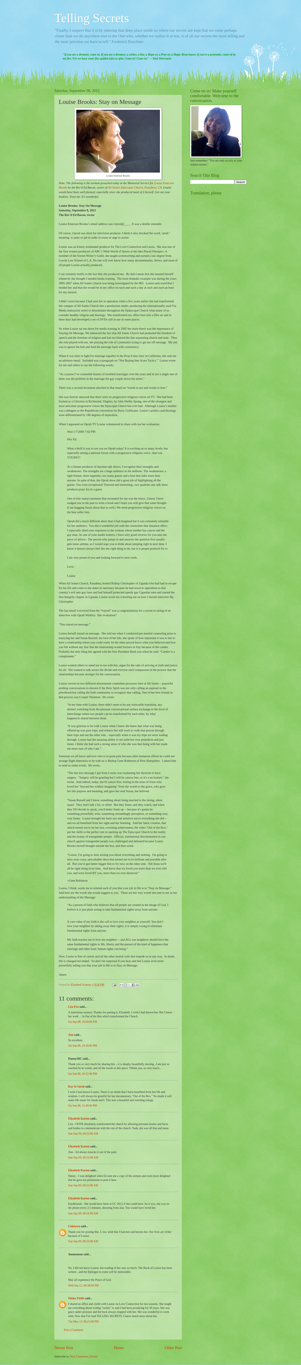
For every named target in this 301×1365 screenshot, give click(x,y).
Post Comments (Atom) (84, 1356)
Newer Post (63, 1348)
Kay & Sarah (76, 1086)
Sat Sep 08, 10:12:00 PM (82, 1073)
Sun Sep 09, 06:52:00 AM (83, 1133)
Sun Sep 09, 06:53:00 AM (83, 1185)
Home (119, 1348)
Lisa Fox (73, 1006)
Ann (70, 1034)
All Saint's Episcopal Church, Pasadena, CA (135, 187)
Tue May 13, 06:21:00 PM (83, 1321)
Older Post (173, 1348)
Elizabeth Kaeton (78, 1118)
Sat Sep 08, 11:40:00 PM (82, 1105)
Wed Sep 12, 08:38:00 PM (83, 1285)
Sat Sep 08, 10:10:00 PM (82, 1045)
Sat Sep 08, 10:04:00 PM (82, 1021)
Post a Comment (73, 1329)
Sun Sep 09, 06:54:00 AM (83, 1213)
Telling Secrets (91, 18)
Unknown (74, 1226)
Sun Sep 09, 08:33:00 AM (83, 1241)
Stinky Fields (76, 1298)
